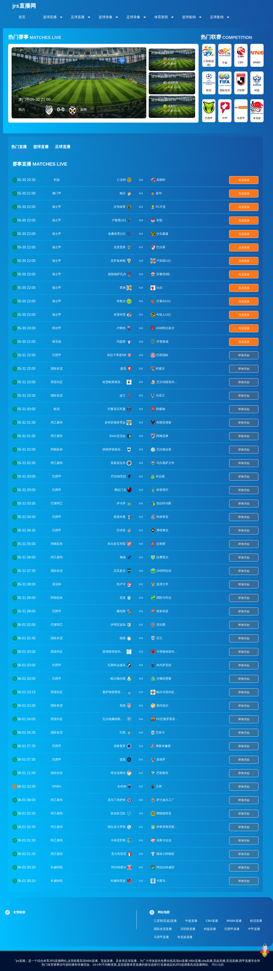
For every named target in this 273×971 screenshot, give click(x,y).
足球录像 (133, 17)
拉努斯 (160, 543)
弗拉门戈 (120, 489)
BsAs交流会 (118, 436)
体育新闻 (161, 17)
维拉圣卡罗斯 (117, 826)
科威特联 (57, 867)
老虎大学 (162, 584)
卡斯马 (160, 880)
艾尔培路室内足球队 (168, 382)
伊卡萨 (121, 503)
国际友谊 (57, 368)
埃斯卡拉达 (163, 840)
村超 (57, 179)
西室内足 (57, 382)
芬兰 (159, 638)
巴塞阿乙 (57, 503)
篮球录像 (105, 17)
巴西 (123, 732)
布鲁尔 (121, 301)
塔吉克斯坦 (118, 773)
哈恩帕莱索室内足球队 (114, 382)
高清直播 (243, 180)
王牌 (159, 786)
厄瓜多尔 (120, 570)
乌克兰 (160, 395)
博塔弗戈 (162, 530)
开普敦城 (162, 341)
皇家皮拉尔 (118, 463)
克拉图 (160, 624)
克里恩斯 (120, 247)
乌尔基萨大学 (165, 463)
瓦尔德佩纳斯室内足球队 (114, 719)
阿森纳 (160, 409)
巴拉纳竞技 (118, 476)
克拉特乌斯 (163, 503)
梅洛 (123, 557)
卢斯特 (121, 328)
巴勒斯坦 (162, 773)
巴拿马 (160, 732)
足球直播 (78, 17)
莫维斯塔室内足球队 (114, 651)
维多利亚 (162, 611)
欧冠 (57, 409)
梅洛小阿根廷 (165, 853)
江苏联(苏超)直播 (165, 920)
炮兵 (123, 193)
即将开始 (243, 355)
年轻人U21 (163, 314)
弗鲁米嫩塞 (163, 746)
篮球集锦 (189, 17)
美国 (123, 705)
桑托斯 (121, 611)
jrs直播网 (24, 6)
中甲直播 (254, 929)
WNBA (56, 786)
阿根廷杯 (57, 449)
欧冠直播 (256, 920)
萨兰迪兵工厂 (165, 800)
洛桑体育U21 (117, 233)
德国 (123, 638)
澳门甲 (56, 193)
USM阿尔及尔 (165, 328)
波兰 (123, 395)
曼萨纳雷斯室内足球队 (114, 692)
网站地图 (218, 964)
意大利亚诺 (118, 853)
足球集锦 (217, 17)
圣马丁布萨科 (117, 800)
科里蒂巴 (162, 489)
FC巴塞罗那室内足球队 (168, 719)
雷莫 (123, 759)
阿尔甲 (56, 328)
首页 (22, 17)
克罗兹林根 (118, 260)
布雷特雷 (120, 314)
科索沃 (160, 368)
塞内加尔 (162, 705)
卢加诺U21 (163, 260)
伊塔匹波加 (118, 624)
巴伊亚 (121, 530)
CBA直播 (212, 920)
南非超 (56, 341)
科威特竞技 (118, 880)
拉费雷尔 (162, 557)
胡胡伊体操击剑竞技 (114, 449)
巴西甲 (56, 355)
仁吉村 (121, 179)
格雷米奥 (120, 516)
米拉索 (160, 476)
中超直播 (191, 920)
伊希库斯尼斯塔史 (168, 826)
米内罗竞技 (163, 665)
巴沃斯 (160, 247)
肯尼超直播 (184, 937)
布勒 (159, 220)
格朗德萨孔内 (117, 274)
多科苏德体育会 (115, 422)
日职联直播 (187, 929)
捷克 (123, 368)
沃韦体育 (120, 206)
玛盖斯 (121, 341)
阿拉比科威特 (165, 867)
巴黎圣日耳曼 (117, 409)
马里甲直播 (161, 937)
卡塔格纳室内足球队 (168, 651)
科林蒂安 (162, 516)
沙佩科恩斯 (163, 678)
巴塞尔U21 (163, 301)
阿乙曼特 (57, 422)
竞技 (123, 597)
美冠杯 (56, 584)
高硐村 (160, 179)
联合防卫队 (118, 813)
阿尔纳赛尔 (118, 867)
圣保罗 (160, 759)
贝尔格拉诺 (163, 449)
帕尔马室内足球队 (168, 692)
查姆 (123, 287)
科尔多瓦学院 (117, 543)
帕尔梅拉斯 (118, 678)
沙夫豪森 (162, 233)
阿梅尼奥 (162, 436)
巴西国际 (162, 355)
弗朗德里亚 (163, 813)
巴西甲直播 (231, 929)
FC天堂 (161, 206)
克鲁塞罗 (120, 746)
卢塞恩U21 (119, 220)
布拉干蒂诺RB (116, 355)
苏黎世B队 (163, 274)
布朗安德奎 (163, 422)
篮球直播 (50, 17)
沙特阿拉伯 (163, 570)
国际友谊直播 (163, 929)
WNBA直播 (234, 920)
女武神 (121, 786)
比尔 (159, 287)
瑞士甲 (56, 206)
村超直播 (210, 929)
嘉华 (159, 193)
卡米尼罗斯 (118, 840)
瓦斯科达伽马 (117, 665)
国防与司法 (163, 597)
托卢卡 (121, 584)
